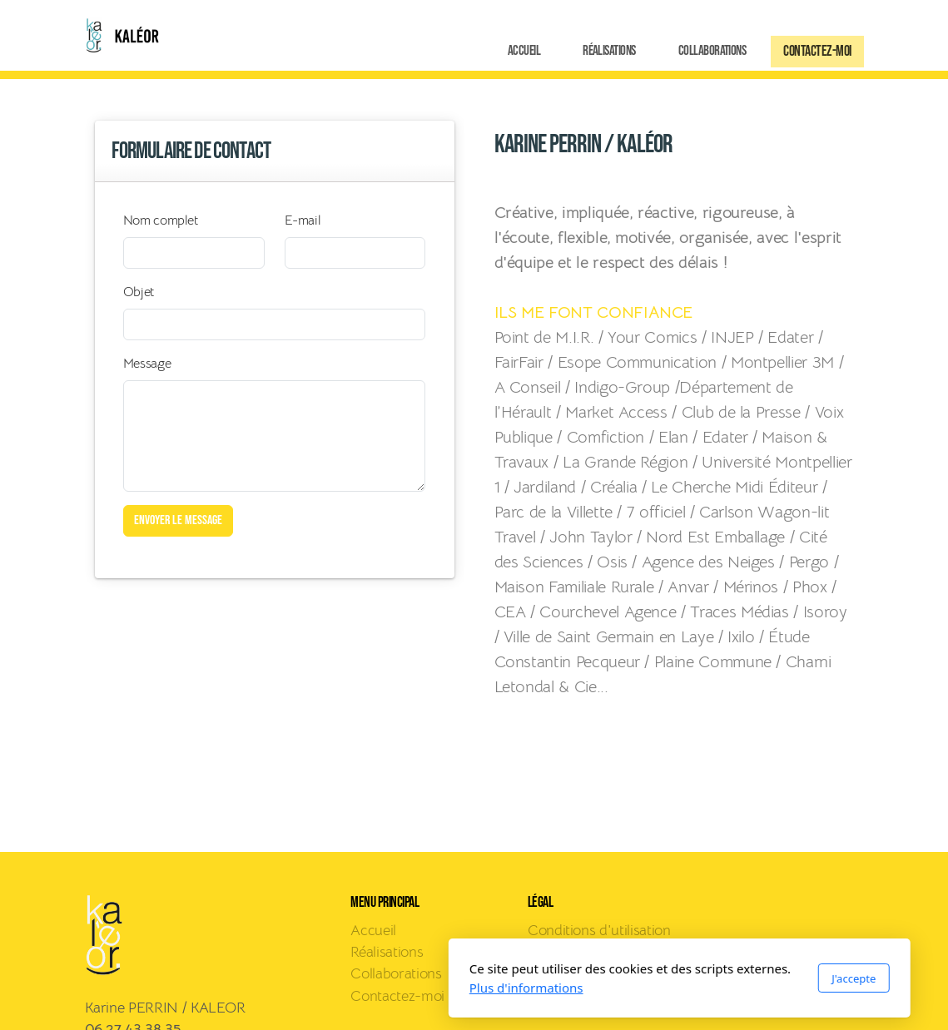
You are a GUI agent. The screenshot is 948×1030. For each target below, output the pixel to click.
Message (147, 363)
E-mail (303, 220)
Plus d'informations (321, 987)
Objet (138, 292)
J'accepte (649, 978)
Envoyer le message (178, 520)
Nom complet (160, 220)
